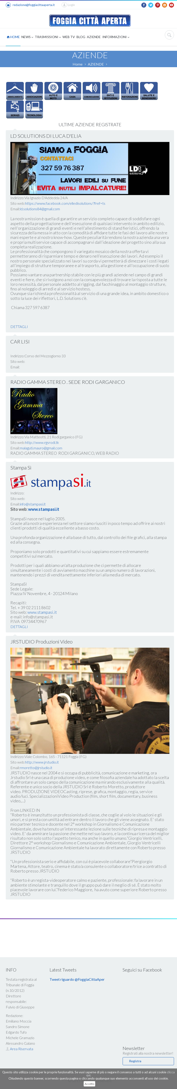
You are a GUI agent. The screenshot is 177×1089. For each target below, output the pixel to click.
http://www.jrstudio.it (42, 762)
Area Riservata (19, 1049)
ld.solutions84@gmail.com (40, 209)
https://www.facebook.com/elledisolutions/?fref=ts (65, 203)
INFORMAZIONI (115, 37)
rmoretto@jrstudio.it (36, 767)
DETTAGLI (19, 326)
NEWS (27, 37)
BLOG (81, 37)
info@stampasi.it (33, 504)
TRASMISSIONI (48, 37)
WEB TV (68, 37)
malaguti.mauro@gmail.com (41, 448)
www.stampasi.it (42, 612)
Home (78, 64)
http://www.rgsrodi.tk (42, 442)
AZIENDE (94, 37)
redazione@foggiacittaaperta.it (30, 5)
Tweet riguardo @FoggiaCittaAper (77, 979)
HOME (13, 37)
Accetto (89, 1084)
